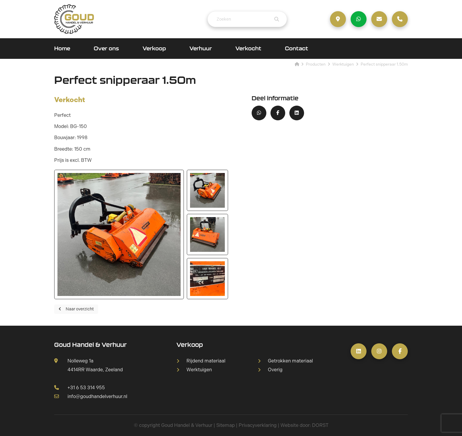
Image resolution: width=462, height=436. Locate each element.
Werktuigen (199, 369)
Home (62, 48)
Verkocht (248, 48)
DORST (320, 425)
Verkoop (154, 48)
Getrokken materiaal (290, 361)
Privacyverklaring (258, 425)
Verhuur (200, 48)
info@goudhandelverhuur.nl (90, 396)
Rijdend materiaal (206, 361)
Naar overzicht (76, 309)
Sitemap (225, 425)
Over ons (106, 48)
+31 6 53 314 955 (79, 387)
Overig (275, 369)
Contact (296, 48)
